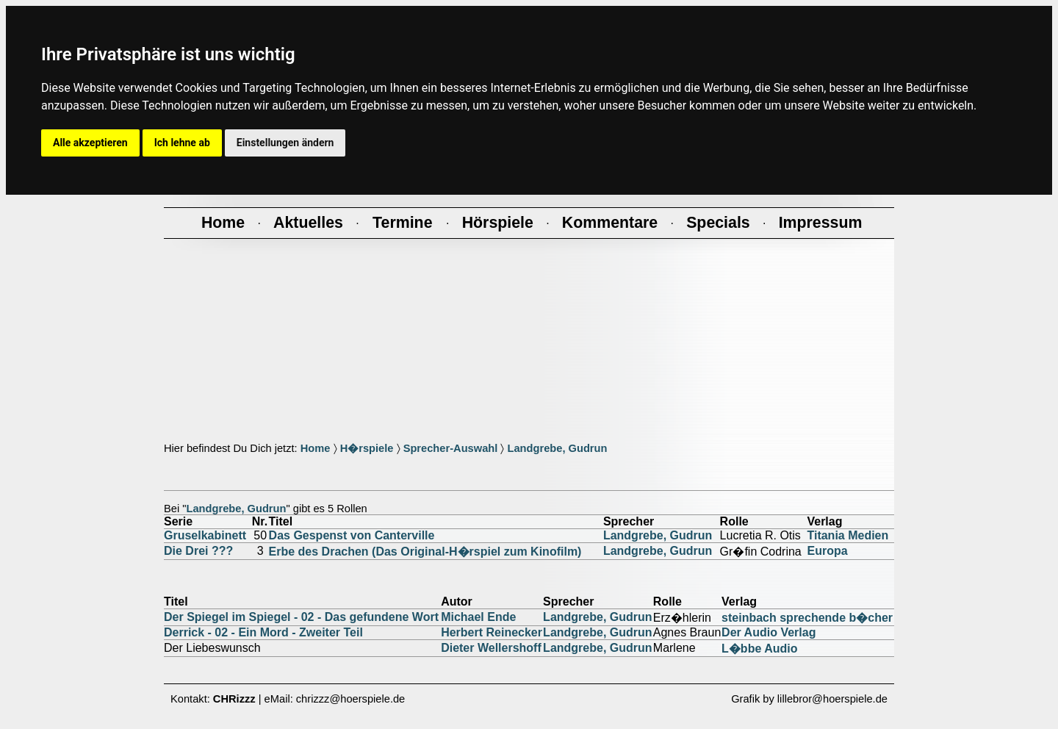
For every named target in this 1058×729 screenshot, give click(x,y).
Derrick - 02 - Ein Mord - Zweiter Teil (263, 632)
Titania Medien (847, 535)
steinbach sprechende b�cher (807, 617)
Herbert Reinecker (491, 632)
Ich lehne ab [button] (182, 142)
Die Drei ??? (198, 551)
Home (316, 448)
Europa (827, 551)
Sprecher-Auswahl (450, 448)
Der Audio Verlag (768, 632)
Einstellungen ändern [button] (285, 142)
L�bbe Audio (759, 648)
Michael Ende (478, 617)
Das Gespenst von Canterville (352, 535)
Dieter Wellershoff (491, 648)
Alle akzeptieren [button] (90, 142)
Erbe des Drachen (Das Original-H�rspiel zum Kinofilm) (425, 551)
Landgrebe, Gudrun (557, 448)
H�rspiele (367, 448)
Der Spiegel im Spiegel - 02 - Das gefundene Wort (301, 617)
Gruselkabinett (205, 535)
